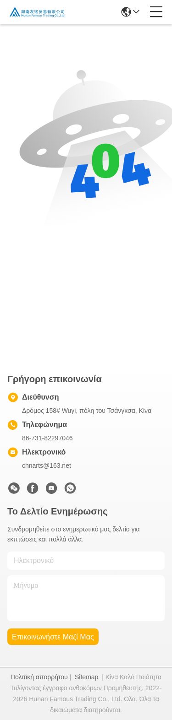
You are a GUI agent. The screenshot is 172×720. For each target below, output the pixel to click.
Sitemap (86, 677)
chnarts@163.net (46, 465)
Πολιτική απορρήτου (39, 677)
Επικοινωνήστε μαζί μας (53, 637)
